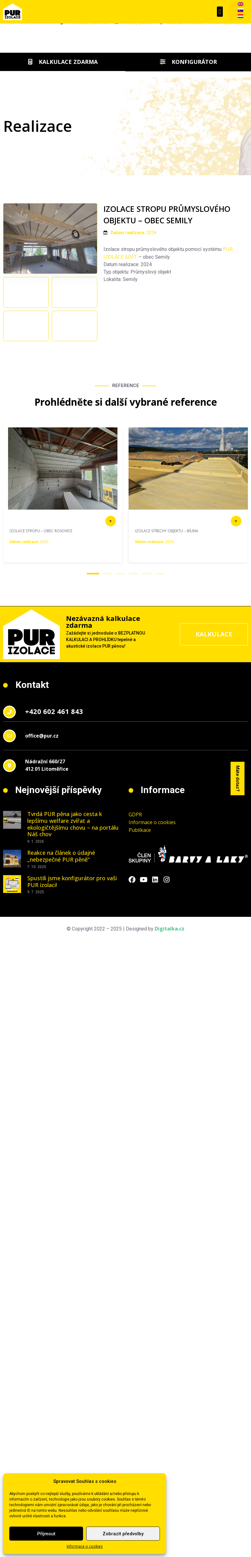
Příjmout (46, 1534)
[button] (220, 12)
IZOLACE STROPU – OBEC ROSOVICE (41, 594)
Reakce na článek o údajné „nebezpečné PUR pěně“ (61, 920)
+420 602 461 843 (54, 775)
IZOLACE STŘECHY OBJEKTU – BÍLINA (166, 594)
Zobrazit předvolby (123, 1534)
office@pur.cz (42, 799)
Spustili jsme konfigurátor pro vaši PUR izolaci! (72, 945)
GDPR (135, 878)
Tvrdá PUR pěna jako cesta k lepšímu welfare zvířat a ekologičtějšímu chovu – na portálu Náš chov (73, 888)
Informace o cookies (85, 1546)
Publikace (140, 893)
